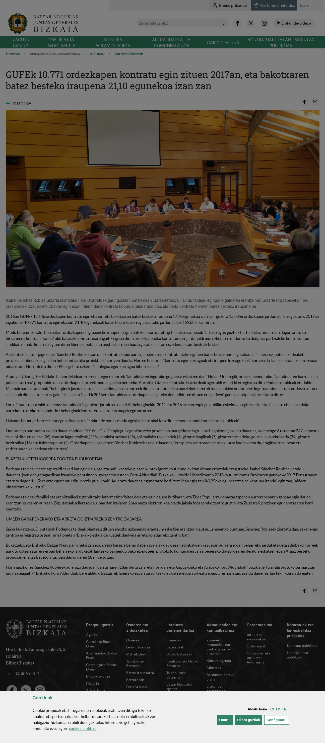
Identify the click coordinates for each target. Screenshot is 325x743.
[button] (272, 709)
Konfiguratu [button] (278, 719)
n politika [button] (82, 728)
